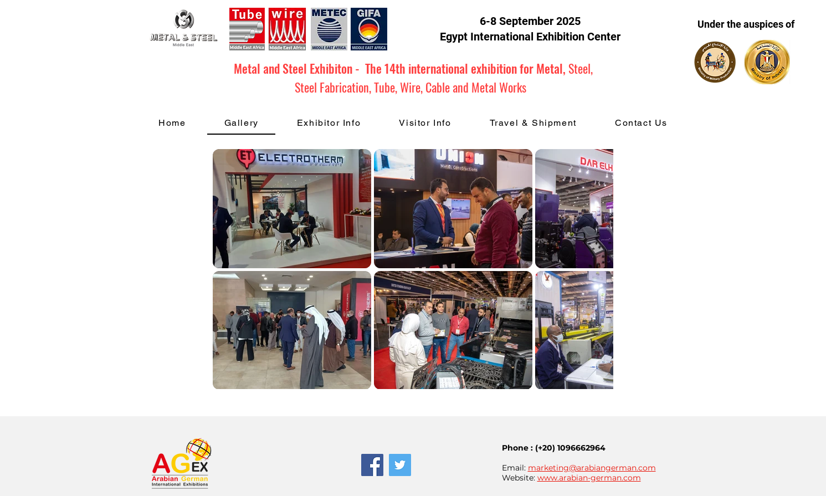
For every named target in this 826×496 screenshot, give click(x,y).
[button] (329, 123)
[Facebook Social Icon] (372, 465)
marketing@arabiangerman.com (592, 468)
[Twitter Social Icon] (400, 465)
